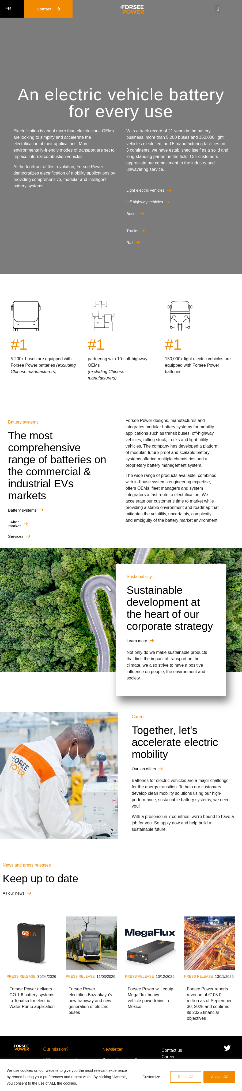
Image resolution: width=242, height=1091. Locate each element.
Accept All (219, 1077)
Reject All (185, 1077)
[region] (121, 1075)
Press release (21, 976)
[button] (217, 9)
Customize (151, 1077)
